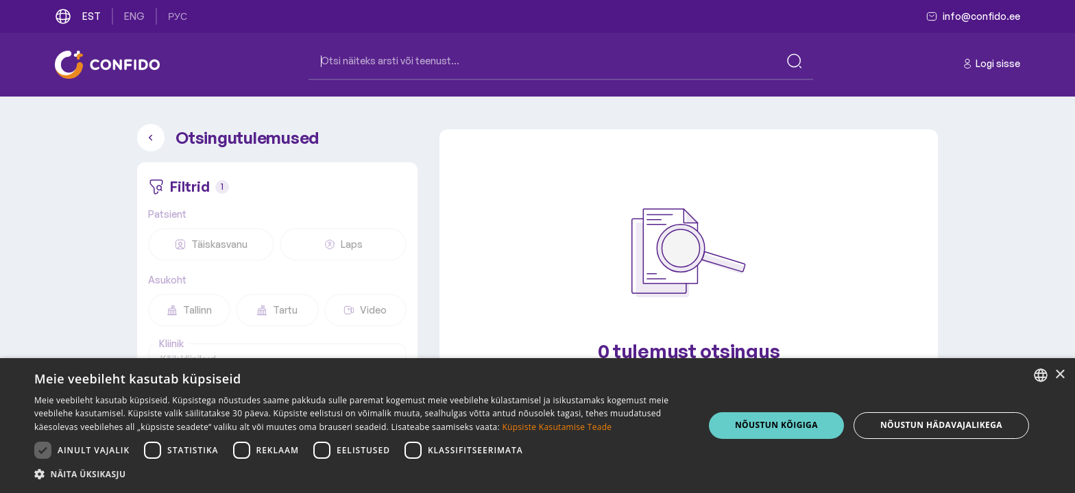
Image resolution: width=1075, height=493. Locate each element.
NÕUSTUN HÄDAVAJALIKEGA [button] (941, 425)
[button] (359, 474)
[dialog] (537, 425)
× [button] (1059, 375)
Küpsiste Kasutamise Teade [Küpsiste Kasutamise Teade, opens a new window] (557, 427)
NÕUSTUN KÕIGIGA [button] (776, 425)
